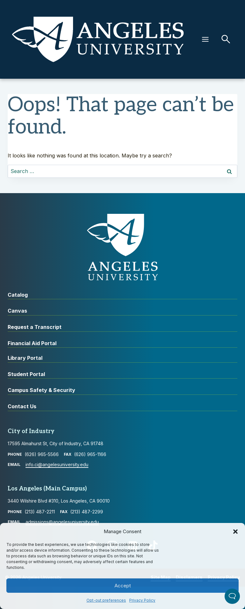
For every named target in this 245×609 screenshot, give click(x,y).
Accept (123, 586)
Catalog (18, 295)
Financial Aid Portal (32, 343)
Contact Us (22, 406)
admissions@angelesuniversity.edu (62, 522)
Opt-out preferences (106, 600)
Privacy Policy (142, 600)
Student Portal (26, 374)
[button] (235, 531)
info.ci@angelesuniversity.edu (57, 464)
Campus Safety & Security (41, 390)
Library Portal (25, 358)
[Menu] (205, 39)
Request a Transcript (35, 327)
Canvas (17, 311)
